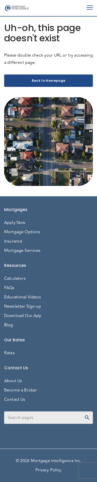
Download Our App (22, 316)
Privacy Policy (48, 470)
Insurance (13, 241)
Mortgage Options (22, 232)
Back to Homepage (48, 80)
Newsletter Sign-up (22, 306)
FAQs (9, 288)
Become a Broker (20, 390)
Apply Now (14, 223)
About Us (13, 381)
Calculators (15, 278)
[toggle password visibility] (87, 417)
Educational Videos (22, 297)
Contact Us (14, 399)
